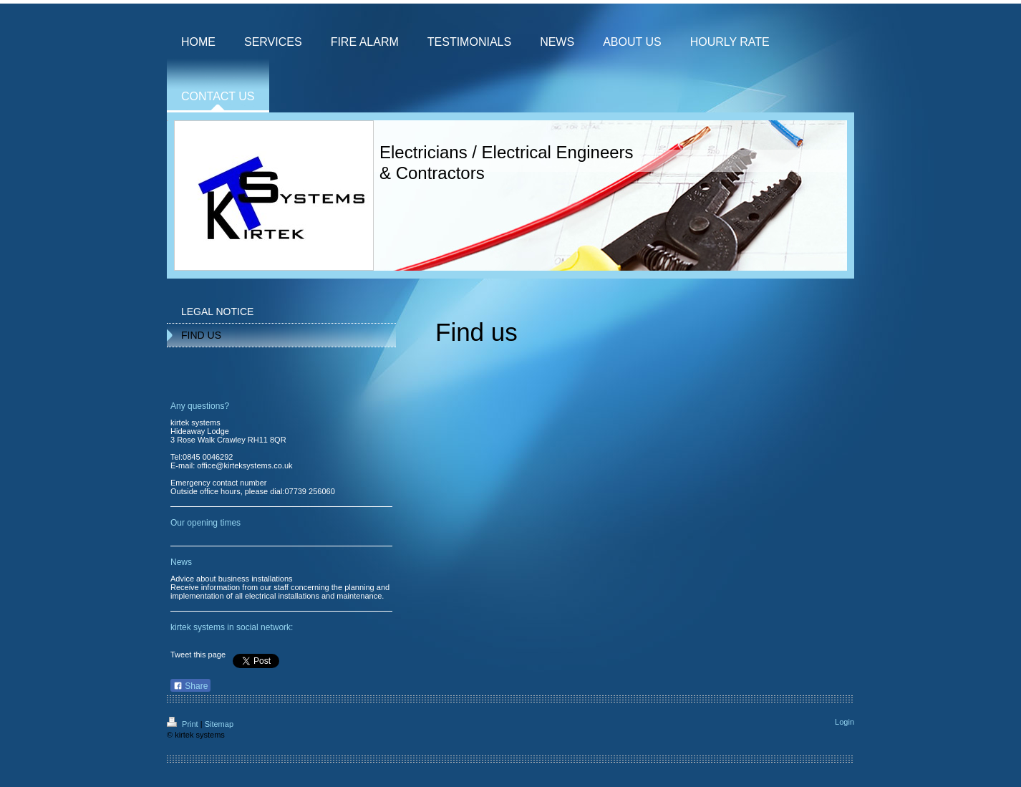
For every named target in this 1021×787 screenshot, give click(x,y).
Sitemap (219, 724)
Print (183, 724)
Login (844, 722)
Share (190, 686)
